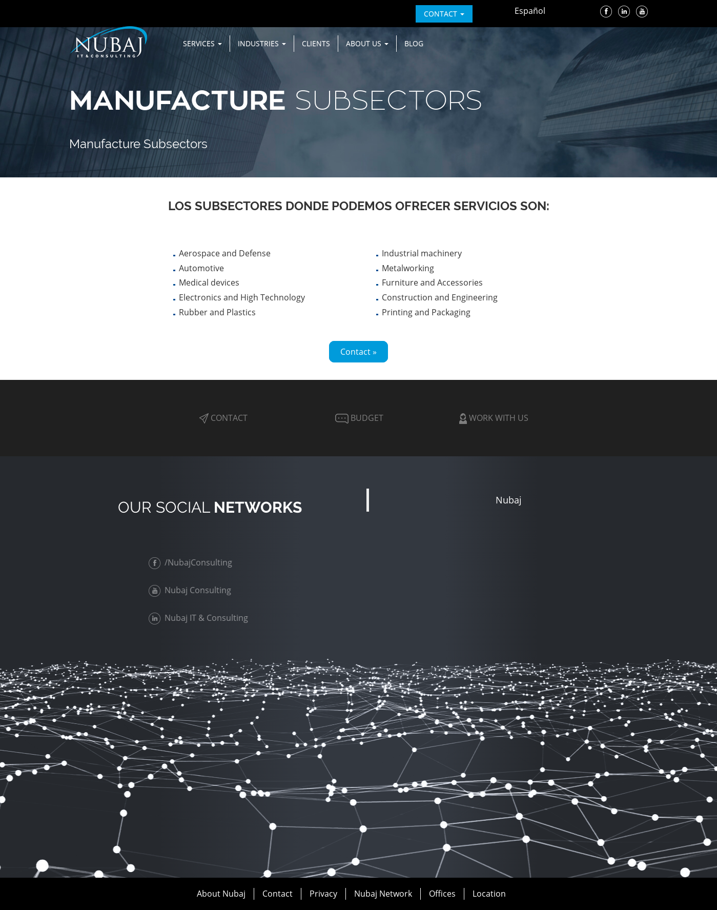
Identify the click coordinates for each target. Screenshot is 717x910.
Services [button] (202, 43)
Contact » (358, 351)
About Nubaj (221, 893)
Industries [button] (262, 43)
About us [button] (367, 43)
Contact (223, 417)
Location (489, 893)
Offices (442, 893)
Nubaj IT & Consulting (201, 617)
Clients (316, 43)
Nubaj (509, 500)
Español (530, 10)
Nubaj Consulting (192, 590)
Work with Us (493, 417)
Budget (358, 417)
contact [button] (444, 13)
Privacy (323, 893)
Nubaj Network (383, 893)
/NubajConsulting (193, 562)
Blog (413, 43)
